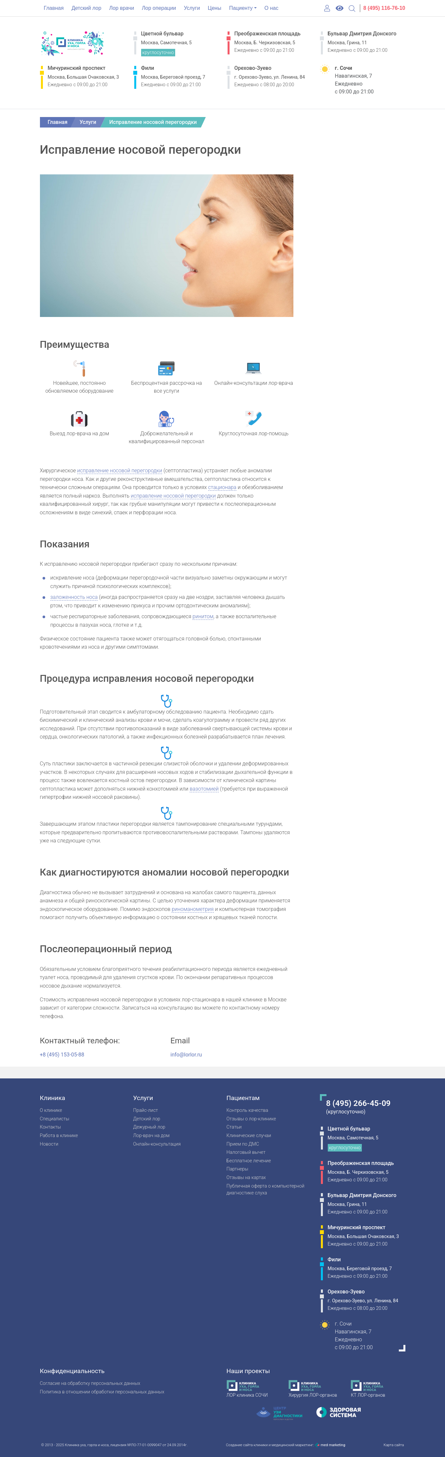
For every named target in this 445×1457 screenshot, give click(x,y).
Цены (214, 8)
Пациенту (241, 8)
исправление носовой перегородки (119, 470)
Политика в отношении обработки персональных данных (102, 1392)
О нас (272, 8)
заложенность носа (74, 597)
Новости (49, 1144)
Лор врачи (121, 8)
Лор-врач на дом (151, 1135)
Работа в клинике (59, 1135)
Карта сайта (393, 1445)
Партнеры (237, 1169)
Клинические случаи (249, 1135)
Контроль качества (248, 1110)
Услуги (192, 8)
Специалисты (54, 1119)
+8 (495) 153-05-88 (62, 1055)
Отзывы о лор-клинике (251, 1119)
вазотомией (204, 789)
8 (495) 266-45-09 (358, 1103)
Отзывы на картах (246, 1177)
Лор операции (159, 8)
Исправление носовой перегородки (153, 122)
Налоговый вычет (246, 1152)
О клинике (51, 1110)
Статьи (234, 1127)
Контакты (50, 1127)
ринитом (203, 616)
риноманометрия (192, 909)
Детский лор (86, 8)
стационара (222, 487)
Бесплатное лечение (249, 1161)
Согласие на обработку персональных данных (90, 1383)
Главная (54, 8)
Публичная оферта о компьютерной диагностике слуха (266, 1189)
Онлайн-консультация (157, 1144)
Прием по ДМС (243, 1144)
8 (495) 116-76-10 (384, 8)
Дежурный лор (149, 1127)
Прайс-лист (145, 1110)
